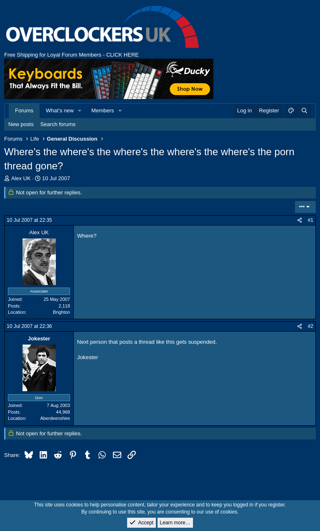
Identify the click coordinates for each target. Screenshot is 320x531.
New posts (21, 124)
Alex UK (21, 178)
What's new (60, 110)
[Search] (304, 111)
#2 (310, 326)
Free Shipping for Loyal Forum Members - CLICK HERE (71, 55)
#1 (310, 220)
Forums (24, 110)
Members (102, 110)
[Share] (299, 220)
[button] (80, 111)
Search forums (58, 124)
